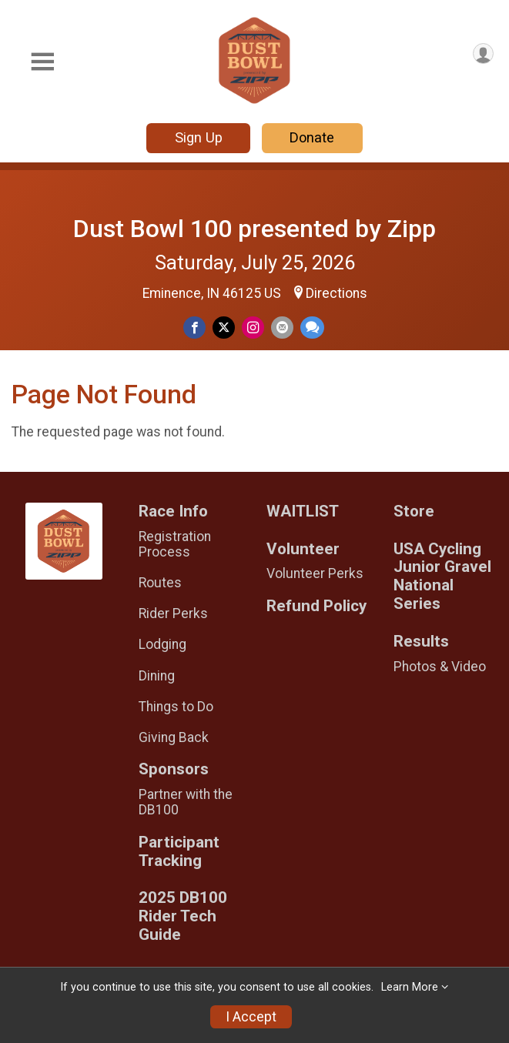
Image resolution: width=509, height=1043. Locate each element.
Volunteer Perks (314, 573)
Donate (312, 137)
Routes (160, 582)
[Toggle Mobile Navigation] (42, 62)
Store (413, 511)
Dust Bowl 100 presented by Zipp (254, 228)
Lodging (162, 644)
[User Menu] (483, 53)
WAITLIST (302, 511)
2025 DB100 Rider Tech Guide (183, 916)
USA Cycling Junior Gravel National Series (442, 576)
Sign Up (199, 137)
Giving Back (174, 737)
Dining (157, 676)
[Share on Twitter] (224, 327)
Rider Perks (173, 613)
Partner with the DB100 (186, 802)
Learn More (409, 987)
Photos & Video (439, 666)
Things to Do (176, 706)
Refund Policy (316, 606)
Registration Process (175, 544)
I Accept (251, 1017)
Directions (336, 293)
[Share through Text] (312, 327)
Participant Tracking (179, 852)
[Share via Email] (282, 327)
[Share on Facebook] (194, 327)
